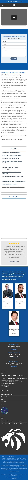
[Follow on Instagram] (4, 386)
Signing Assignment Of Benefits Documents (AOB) (13, 181)
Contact (3, 404)
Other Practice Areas (6, 396)
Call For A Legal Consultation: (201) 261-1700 (14, 1)
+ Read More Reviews (14, 261)
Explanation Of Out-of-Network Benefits (11, 155)
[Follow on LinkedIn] (9, 386)
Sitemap (15, 475)
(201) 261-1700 (14, 349)
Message (14, 53)
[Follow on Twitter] (6, 386)
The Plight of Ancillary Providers (9, 184)
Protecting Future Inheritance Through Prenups (12, 420)
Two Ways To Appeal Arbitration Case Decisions (13, 187)
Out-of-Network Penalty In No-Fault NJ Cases (12, 176)
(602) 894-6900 (14, 366)
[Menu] (2, 5)
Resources (3, 401)
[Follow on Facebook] (2, 386)
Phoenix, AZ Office (14, 361)
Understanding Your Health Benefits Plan (11, 152)
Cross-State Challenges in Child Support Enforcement (14, 423)
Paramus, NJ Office (14, 344)
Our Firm (3, 399)
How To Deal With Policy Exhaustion (10, 158)
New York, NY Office (14, 352)
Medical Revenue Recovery (7, 394)
